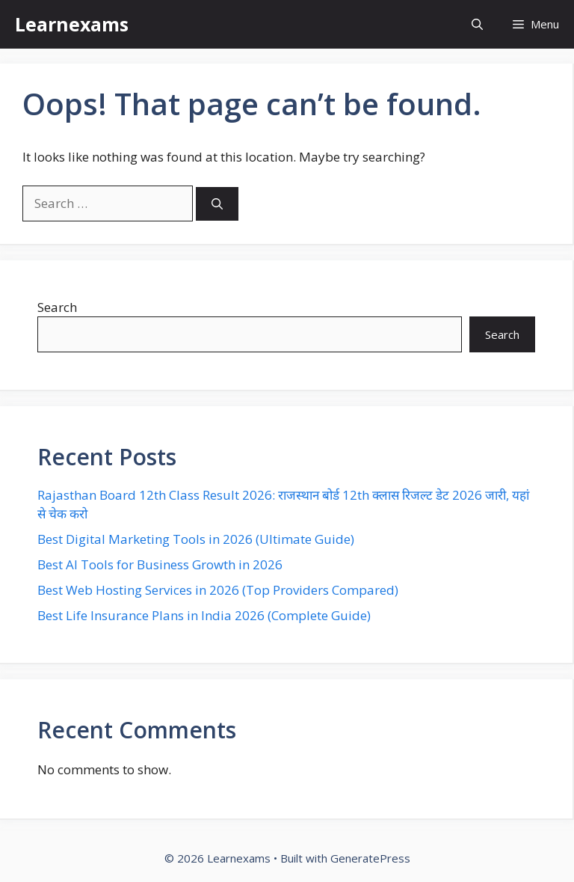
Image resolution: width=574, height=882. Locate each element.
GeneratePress (370, 858)
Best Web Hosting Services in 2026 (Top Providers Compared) (217, 589)
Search (57, 307)
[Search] (217, 204)
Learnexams (72, 24)
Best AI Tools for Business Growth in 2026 (160, 564)
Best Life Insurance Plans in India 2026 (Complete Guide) (204, 615)
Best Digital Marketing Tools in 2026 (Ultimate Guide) (195, 539)
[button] (477, 24)
